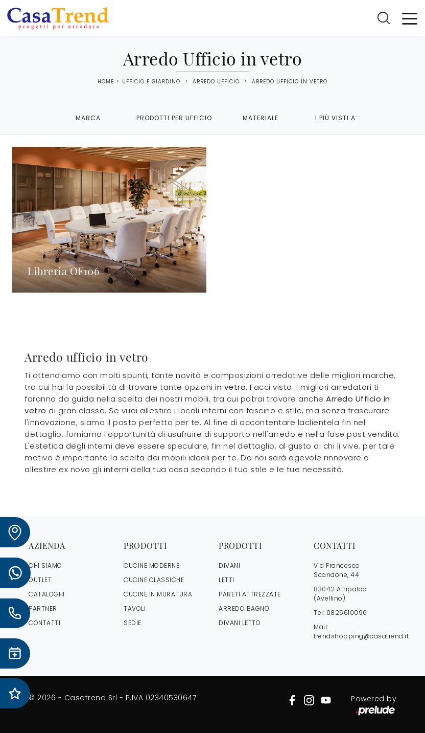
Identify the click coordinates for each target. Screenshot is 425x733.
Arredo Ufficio (216, 81)
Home (106, 81)
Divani (229, 565)
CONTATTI (44, 622)
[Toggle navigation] (409, 18)
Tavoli (135, 608)
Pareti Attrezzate (250, 594)
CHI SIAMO (45, 565)
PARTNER (43, 608)
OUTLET (40, 579)
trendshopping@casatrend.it (361, 636)
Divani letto (240, 622)
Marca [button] (88, 118)
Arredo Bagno (244, 608)
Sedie (132, 622)
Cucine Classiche (154, 579)
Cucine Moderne (151, 565)
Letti (226, 579)
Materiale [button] (260, 118)
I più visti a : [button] (337, 118)
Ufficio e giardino (151, 81)
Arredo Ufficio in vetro (289, 81)
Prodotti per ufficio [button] (174, 118)
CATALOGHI (47, 594)
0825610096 (346, 612)
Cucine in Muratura (158, 594)
